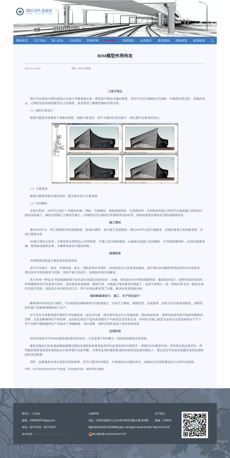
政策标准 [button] (199, 40)
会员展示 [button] (146, 40)
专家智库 (110, 40)
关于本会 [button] (40, 40)
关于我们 (160, 413)
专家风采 (128, 40)
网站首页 (22, 40)
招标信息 (181, 40)
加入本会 (57, 40)
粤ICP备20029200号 (158, 427)
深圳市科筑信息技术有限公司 (51, 434)
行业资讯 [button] (75, 40)
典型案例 (163, 40)
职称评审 (93, 40)
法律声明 (94, 413)
